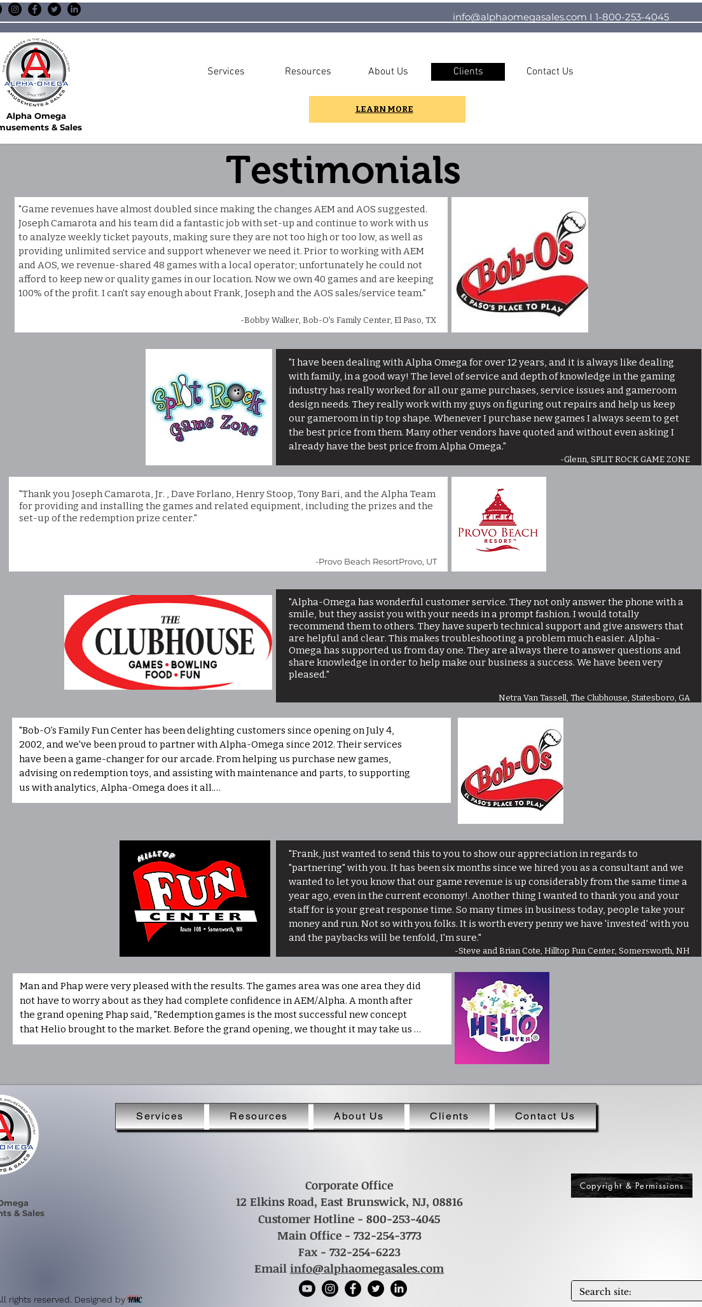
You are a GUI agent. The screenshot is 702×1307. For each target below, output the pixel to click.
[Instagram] (15, 9)
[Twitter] (54, 9)
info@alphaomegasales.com (520, 17)
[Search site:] (635, 1292)
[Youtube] (307, 1288)
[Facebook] (34, 9)
